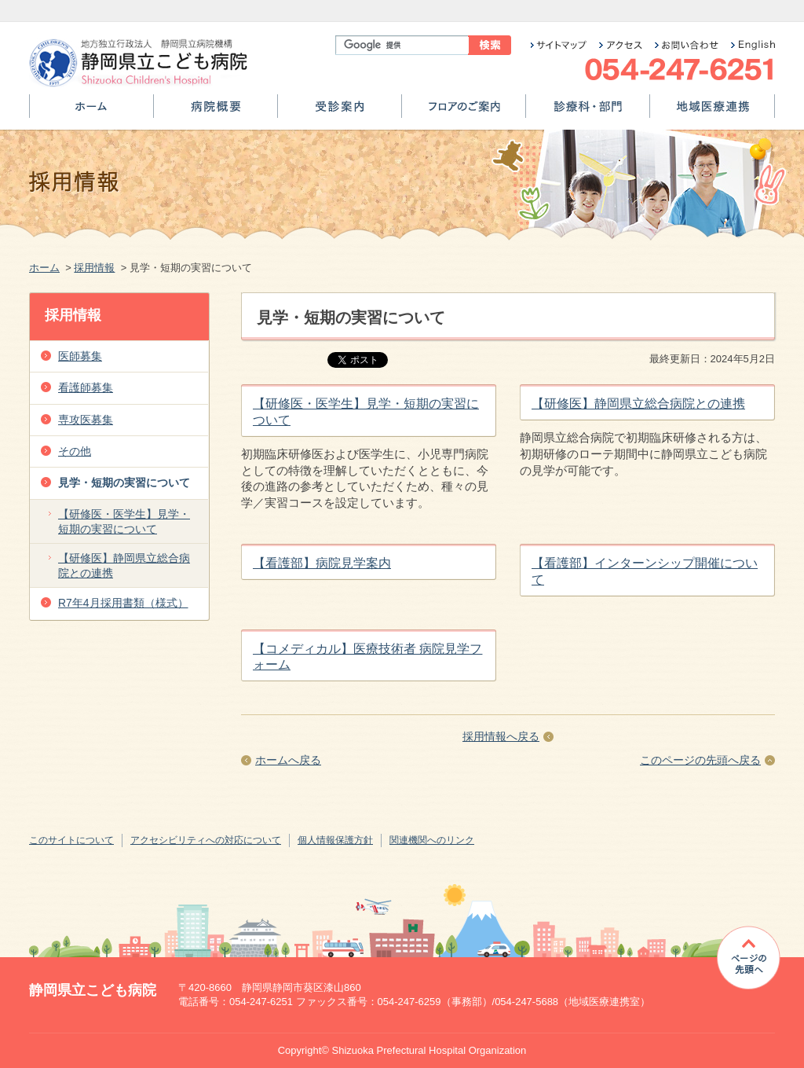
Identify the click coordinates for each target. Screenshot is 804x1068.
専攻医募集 (85, 419)
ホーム (91, 112)
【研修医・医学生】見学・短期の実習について (124, 521)
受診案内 (339, 112)
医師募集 (80, 356)
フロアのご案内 (463, 112)
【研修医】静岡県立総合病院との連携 (638, 403)
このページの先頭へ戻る (700, 760)
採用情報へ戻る (500, 736)
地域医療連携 (712, 112)
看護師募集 (85, 387)
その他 (74, 451)
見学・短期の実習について (124, 482)
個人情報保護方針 (335, 840)
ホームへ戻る (288, 760)
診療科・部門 (587, 112)
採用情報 (94, 267)
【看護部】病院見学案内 (322, 563)
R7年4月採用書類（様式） (123, 602)
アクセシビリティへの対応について (205, 840)
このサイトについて (71, 840)
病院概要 (215, 112)
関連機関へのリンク (431, 840)
